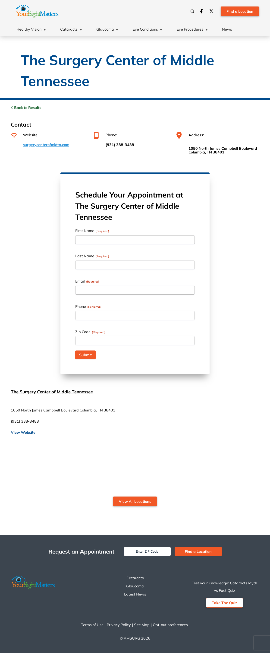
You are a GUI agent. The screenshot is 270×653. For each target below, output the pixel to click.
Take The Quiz (224, 602)
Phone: (105, 135)
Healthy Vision (28, 29)
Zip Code (90, 331)
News (227, 29)
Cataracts (69, 29)
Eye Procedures (190, 29)
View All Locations (135, 501)
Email (87, 281)
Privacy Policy (119, 624)
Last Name (92, 256)
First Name (92, 230)
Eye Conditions (145, 29)
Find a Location (239, 11)
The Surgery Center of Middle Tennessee (52, 392)
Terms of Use (92, 624)
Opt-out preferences (170, 624)
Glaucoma (105, 29)
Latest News (135, 594)
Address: (190, 135)
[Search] (192, 11)
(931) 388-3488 (120, 144)
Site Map (142, 624)
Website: (24, 135)
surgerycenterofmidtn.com (46, 144)
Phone (88, 306)
